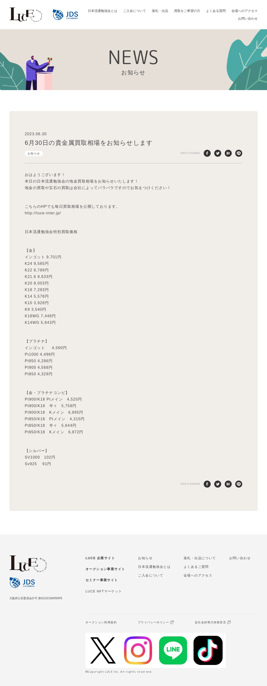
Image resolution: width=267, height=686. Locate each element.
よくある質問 (216, 11)
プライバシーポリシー (153, 622)
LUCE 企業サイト (100, 558)
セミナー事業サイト (101, 580)
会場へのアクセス (244, 11)
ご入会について (134, 11)
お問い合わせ (248, 18)
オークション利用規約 (101, 622)
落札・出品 (160, 11)
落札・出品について (200, 558)
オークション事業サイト (105, 569)
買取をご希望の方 (187, 11)
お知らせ (34, 153)
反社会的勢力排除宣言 (210, 622)
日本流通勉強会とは (102, 11)
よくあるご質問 (196, 567)
